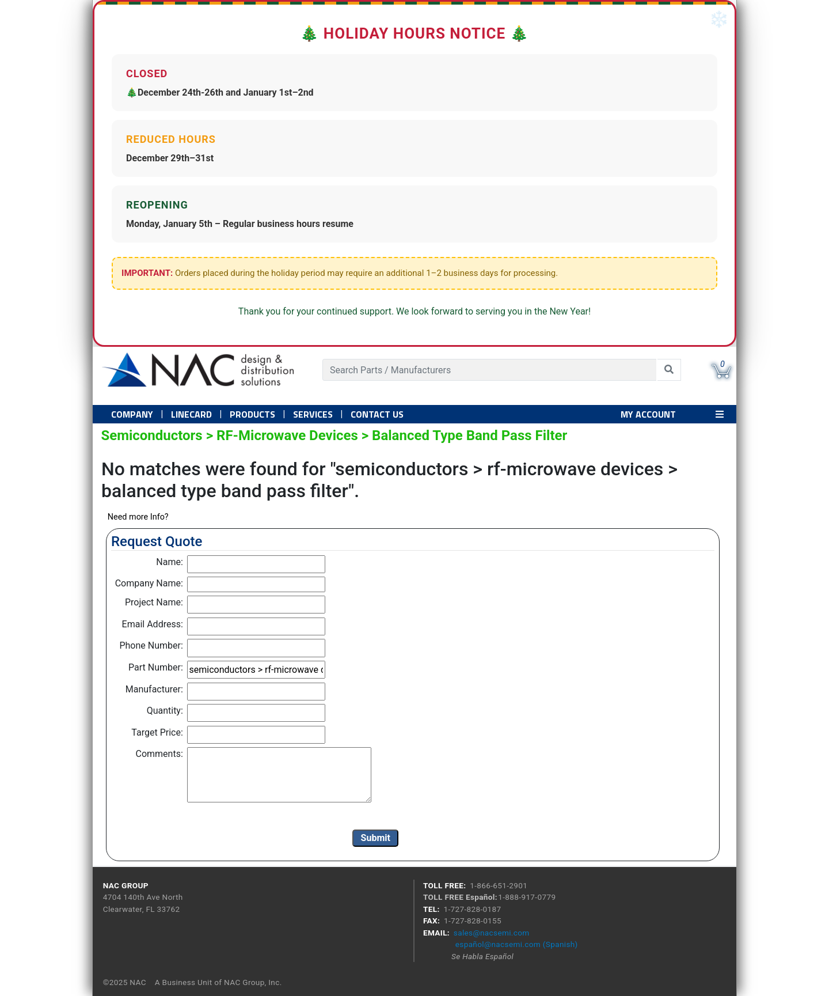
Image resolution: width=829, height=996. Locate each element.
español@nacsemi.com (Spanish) (516, 944)
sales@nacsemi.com (492, 932)
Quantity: (165, 710)
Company (132, 414)
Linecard (191, 414)
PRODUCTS (252, 414)
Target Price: (156, 732)
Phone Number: (150, 645)
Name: (169, 561)
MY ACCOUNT (648, 414)
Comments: (159, 753)
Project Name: (154, 602)
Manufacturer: (154, 689)
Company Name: (149, 583)
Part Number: (155, 667)
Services (313, 414)
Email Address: (152, 624)
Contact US (377, 414)
